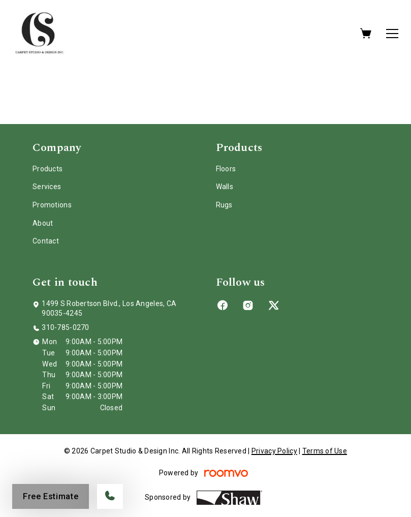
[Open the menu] (392, 33)
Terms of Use (324, 451)
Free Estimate (50, 496)
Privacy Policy (274, 451)
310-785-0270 (65, 327)
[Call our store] (110, 496)
